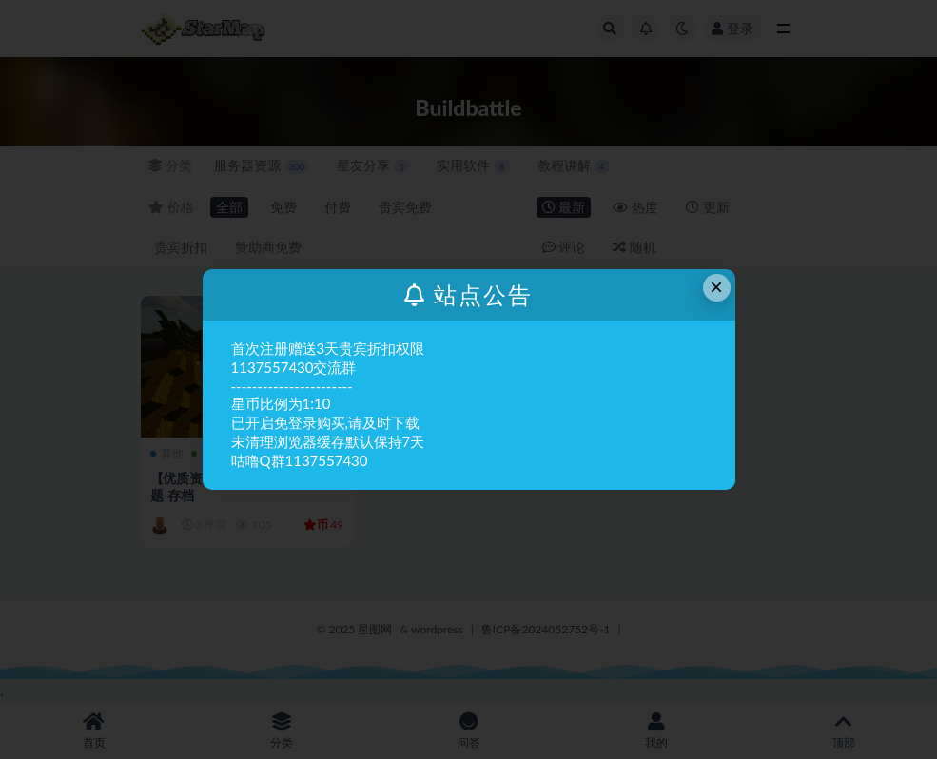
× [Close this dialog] (716, 287)
